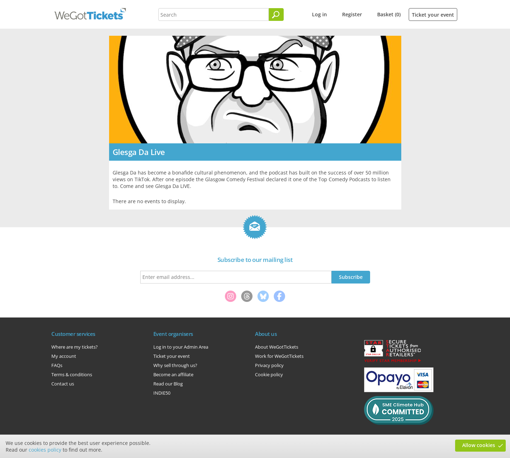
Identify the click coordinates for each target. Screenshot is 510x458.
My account (63, 356)
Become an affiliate (173, 374)
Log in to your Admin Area (180, 347)
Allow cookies (478, 445)
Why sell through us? (175, 365)
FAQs (56, 365)
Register (352, 14)
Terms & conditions (71, 374)
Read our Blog (168, 383)
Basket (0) (389, 14)
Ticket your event (433, 14)
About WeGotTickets (276, 347)
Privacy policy (269, 365)
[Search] (276, 14)
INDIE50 (161, 393)
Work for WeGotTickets (279, 356)
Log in (319, 14)
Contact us (62, 383)
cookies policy (45, 449)
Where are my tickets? (74, 347)
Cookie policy (269, 374)
